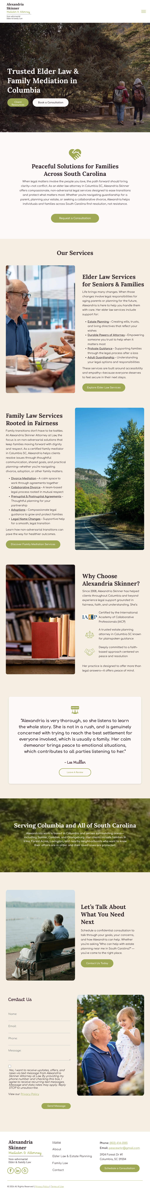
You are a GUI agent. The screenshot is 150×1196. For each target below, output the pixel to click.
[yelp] (25, 1171)
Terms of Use (57, 1187)
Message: (14, 1050)
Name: (12, 1014)
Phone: (12, 1038)
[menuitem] (74, 1142)
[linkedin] (18, 1171)
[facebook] (10, 1171)
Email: (12, 1026)
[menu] (143, 11)
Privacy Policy (30, 1094)
